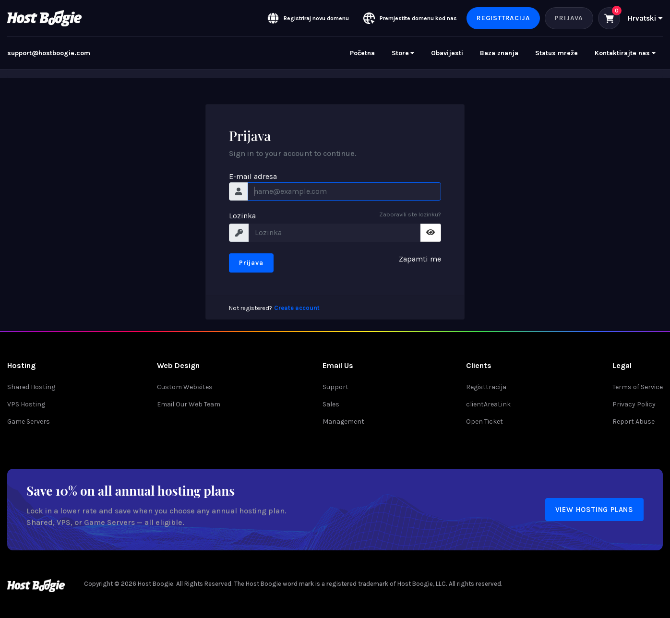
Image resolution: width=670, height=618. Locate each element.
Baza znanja (499, 53)
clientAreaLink (488, 404)
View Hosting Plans (594, 509)
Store (400, 53)
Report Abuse (633, 421)
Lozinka (242, 215)
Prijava (569, 18)
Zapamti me (420, 258)
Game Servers (28, 421)
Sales (331, 404)
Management (343, 421)
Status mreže (556, 53)
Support (335, 387)
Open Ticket (484, 421)
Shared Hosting (31, 387)
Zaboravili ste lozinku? (410, 214)
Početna (362, 53)
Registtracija (503, 18)
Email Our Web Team (188, 404)
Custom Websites (185, 387)
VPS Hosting (26, 404)
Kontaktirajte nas (622, 53)
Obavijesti (447, 53)
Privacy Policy (634, 404)
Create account (297, 307)
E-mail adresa (253, 176)
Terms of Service (637, 387)
